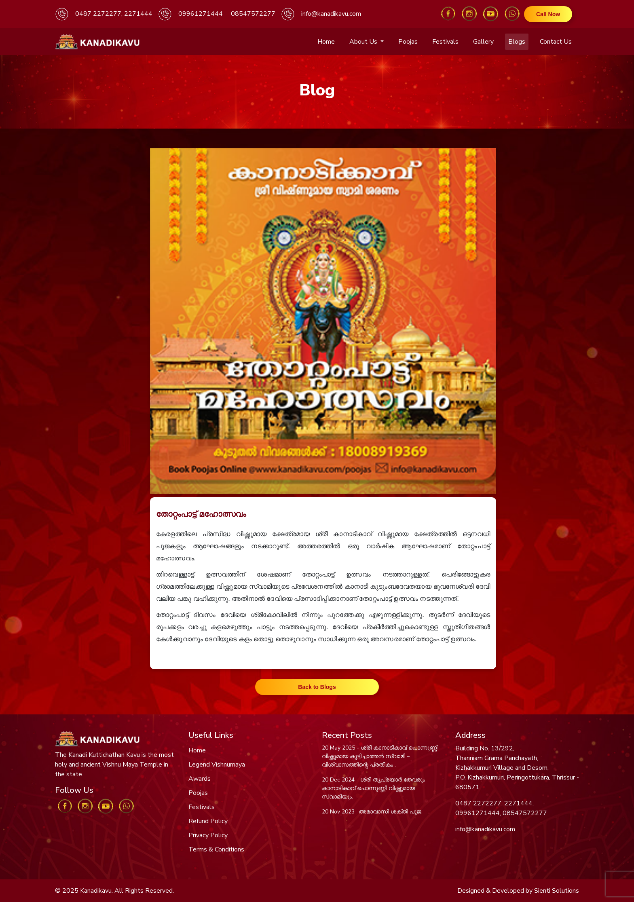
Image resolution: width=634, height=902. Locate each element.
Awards (199, 778)
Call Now (548, 14)
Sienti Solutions (556, 890)
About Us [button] (364, 41)
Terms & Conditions (216, 849)
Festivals (445, 41)
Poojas (408, 41)
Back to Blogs (317, 687)
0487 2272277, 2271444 (113, 13)
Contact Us (556, 41)
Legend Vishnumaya (216, 764)
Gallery (483, 41)
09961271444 (200, 13)
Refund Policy (208, 821)
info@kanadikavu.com (331, 13)
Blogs (516, 41)
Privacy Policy (208, 835)
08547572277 (253, 13)
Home (326, 41)
